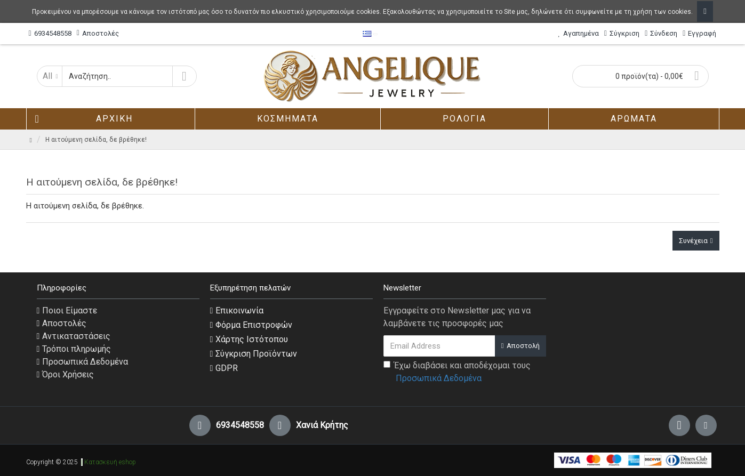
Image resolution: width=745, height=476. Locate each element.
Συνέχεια (693, 241)
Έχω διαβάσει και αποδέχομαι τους (457, 372)
